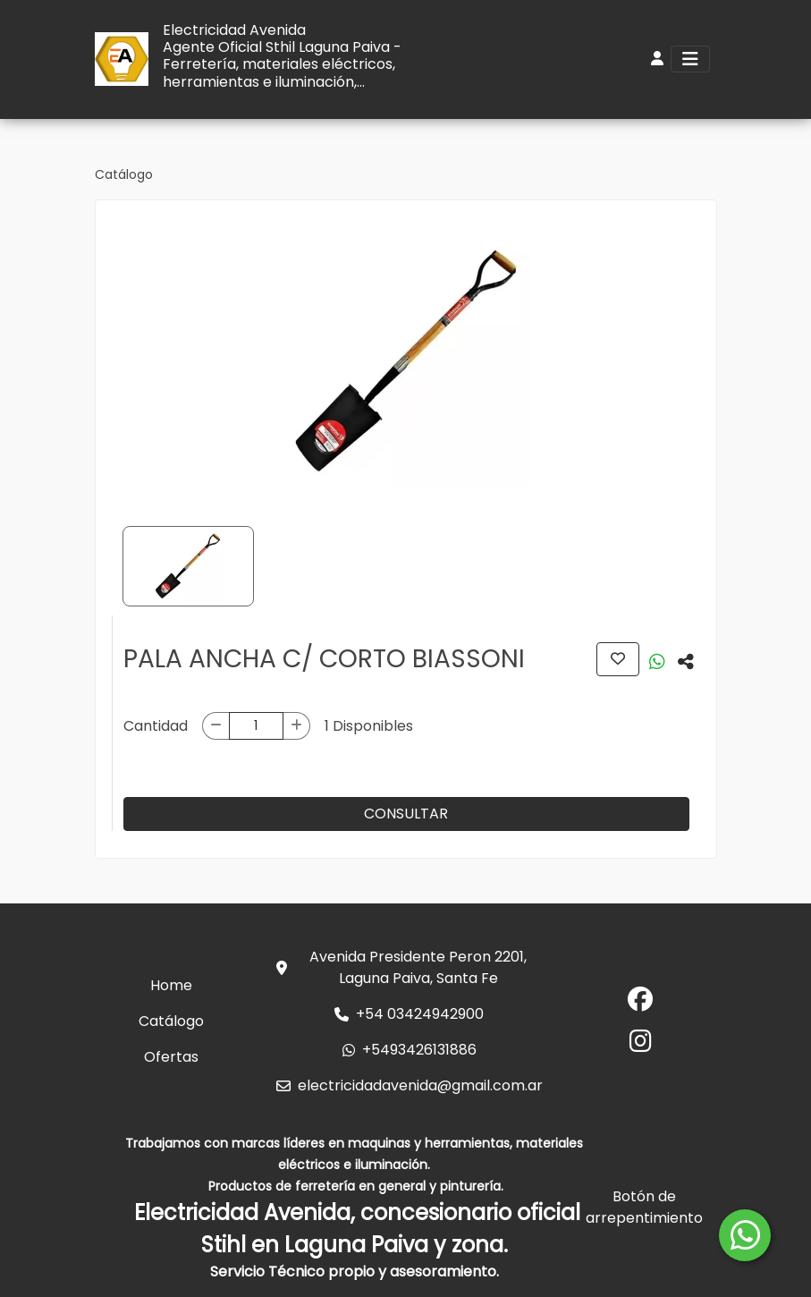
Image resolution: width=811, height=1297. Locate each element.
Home (171, 985)
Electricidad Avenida (234, 29)
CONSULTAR (406, 813)
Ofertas (171, 1057)
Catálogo (124, 174)
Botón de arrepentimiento (644, 1207)
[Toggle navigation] (690, 59)
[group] (405, 361)
